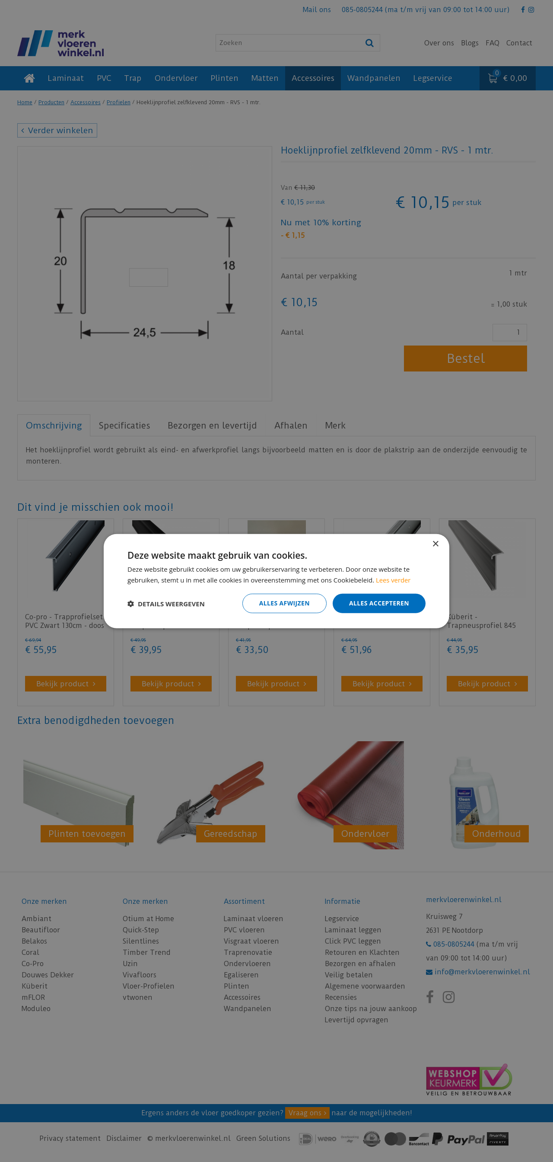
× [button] (435, 544)
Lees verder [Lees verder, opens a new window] (393, 579)
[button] (166, 603)
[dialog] (276, 581)
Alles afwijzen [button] (284, 603)
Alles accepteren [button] (379, 603)
